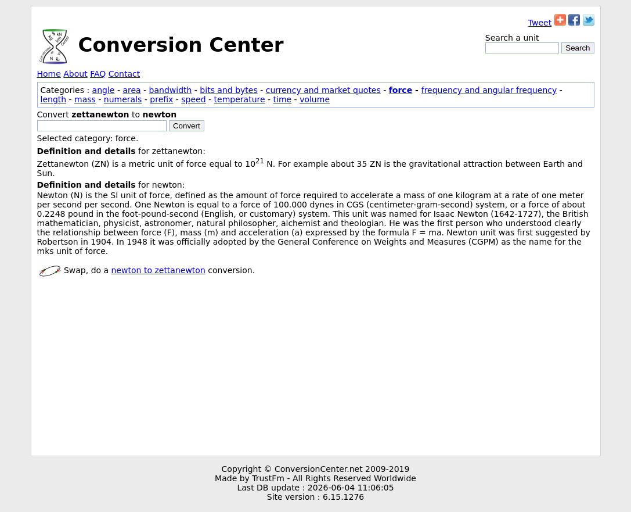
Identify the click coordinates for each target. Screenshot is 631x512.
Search (577, 48)
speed (193, 99)
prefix (161, 99)
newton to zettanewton (158, 270)
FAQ (98, 73)
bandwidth (170, 90)
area (131, 90)
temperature (239, 99)
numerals (123, 99)
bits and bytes (228, 90)
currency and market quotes (323, 90)
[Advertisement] (315, 368)
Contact (124, 73)
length (54, 99)
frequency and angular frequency (489, 90)
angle (103, 90)
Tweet (539, 22)
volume (315, 99)
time (282, 99)
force (400, 90)
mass (85, 99)
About (75, 73)
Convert (186, 125)
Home (49, 73)
